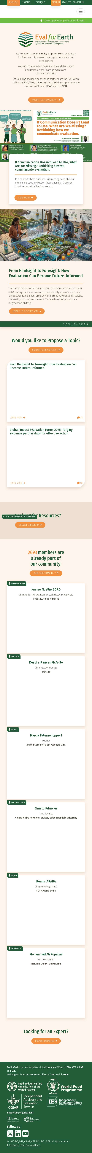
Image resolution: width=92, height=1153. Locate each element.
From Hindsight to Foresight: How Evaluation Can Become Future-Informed (46, 273)
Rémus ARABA (46, 881)
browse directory (29, 524)
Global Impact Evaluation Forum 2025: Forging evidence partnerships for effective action (41, 431)
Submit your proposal (44, 349)
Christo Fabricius (46, 808)
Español (26, 2)
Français (40, 2)
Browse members (44, 1040)
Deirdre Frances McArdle (46, 662)
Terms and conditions (30, 1145)
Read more (24, 197)
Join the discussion (25, 311)
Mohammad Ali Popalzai (46, 954)
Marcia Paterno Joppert (46, 735)
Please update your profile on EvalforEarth (62, 20)
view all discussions (74, 324)
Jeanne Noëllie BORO (46, 589)
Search (77, 2)
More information (44, 99)
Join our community (44, 573)
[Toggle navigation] (80, 11)
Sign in (56, 2)
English (13, 2)
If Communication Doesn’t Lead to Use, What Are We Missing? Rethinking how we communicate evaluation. (46, 165)
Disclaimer (13, 1145)
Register (66, 2)
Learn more (16, 417)
